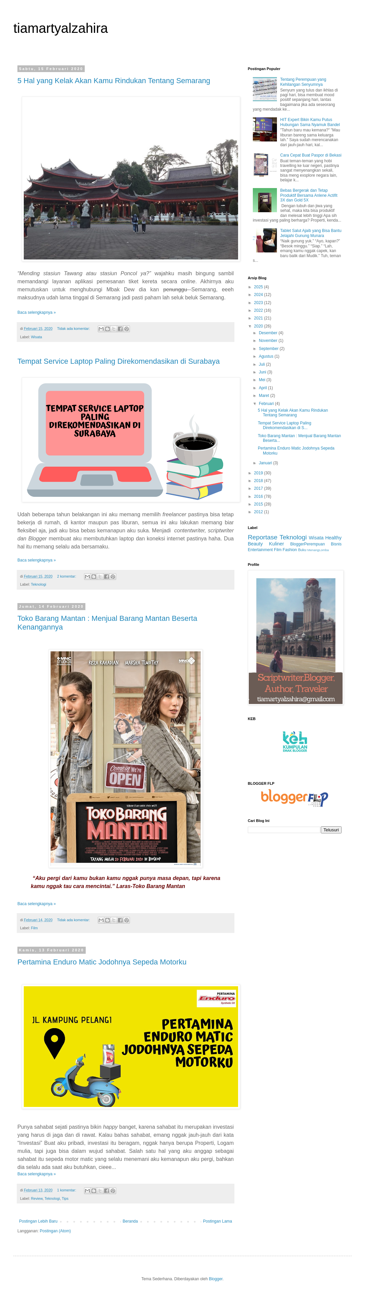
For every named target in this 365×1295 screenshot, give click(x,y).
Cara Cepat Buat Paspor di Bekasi (311, 155)
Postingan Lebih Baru (38, 1221)
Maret (264, 395)
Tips (65, 1198)
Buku (302, 550)
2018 (259, 480)
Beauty (255, 543)
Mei (263, 379)
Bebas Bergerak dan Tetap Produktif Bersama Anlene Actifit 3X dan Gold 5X (309, 195)
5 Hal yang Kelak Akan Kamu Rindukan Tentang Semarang (113, 80)
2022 (259, 310)
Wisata (36, 337)
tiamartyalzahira (60, 28)
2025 (259, 287)
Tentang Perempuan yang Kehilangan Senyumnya (303, 81)
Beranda (130, 1221)
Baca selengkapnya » (36, 312)
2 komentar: (67, 576)
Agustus (267, 356)
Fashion (290, 549)
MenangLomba (318, 550)
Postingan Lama (217, 1221)
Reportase (263, 537)
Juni (263, 372)
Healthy (333, 537)
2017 (259, 488)
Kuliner (276, 543)
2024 (259, 294)
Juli (262, 364)
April (263, 388)
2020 (259, 326)
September (269, 348)
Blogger (216, 1279)
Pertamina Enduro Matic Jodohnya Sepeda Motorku (102, 962)
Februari (267, 403)
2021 (259, 318)
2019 (259, 473)
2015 (259, 504)
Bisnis (336, 544)
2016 (259, 496)
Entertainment (260, 549)
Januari (266, 463)
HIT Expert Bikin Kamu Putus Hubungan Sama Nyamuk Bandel (310, 122)
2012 (259, 512)
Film (34, 928)
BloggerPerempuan (307, 544)
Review (37, 1198)
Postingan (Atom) (55, 1231)
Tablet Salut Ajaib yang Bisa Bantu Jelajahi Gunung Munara (311, 233)
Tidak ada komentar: (74, 329)
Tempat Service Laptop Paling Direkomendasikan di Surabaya (118, 361)
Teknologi (38, 584)
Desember (269, 333)
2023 (259, 302)
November (269, 340)
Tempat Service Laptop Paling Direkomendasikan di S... (284, 425)
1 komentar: (67, 1190)
